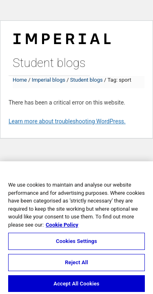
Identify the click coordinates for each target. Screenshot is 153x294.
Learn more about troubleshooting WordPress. (67, 121)
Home (20, 80)
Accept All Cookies (76, 285)
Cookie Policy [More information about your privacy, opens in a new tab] (62, 226)
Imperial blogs (48, 80)
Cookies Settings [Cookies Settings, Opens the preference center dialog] (76, 243)
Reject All (76, 264)
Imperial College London (62, 37)
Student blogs (49, 63)
